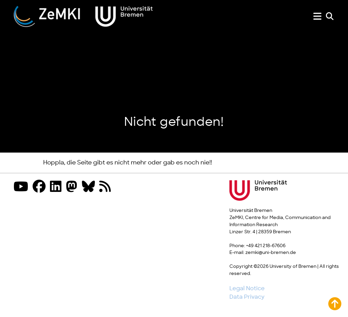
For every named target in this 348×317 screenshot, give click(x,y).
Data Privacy (246, 297)
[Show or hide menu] (317, 16)
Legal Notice (247, 288)
